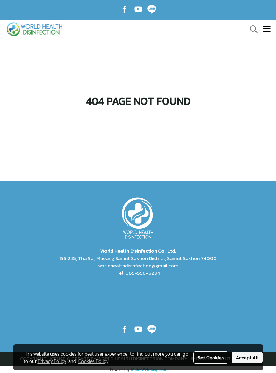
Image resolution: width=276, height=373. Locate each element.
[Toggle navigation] (267, 29)
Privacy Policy (52, 361)
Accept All (247, 357)
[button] (251, 29)
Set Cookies (211, 357)
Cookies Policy (93, 361)
